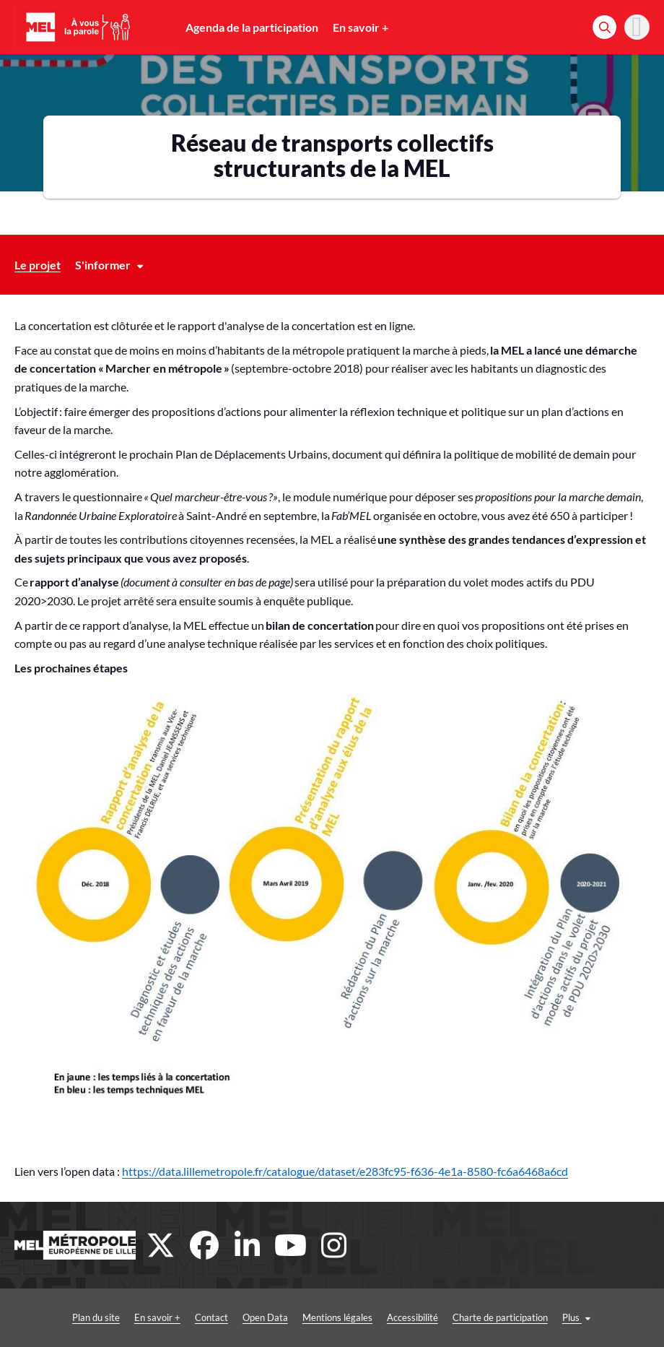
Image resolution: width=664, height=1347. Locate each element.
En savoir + (360, 27)
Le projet (37, 265)
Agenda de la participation (251, 27)
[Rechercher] (604, 27)
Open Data (265, 1317)
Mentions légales (337, 1317)
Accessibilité (412, 1317)
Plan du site (96, 1317)
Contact (211, 1317)
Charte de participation (500, 1317)
